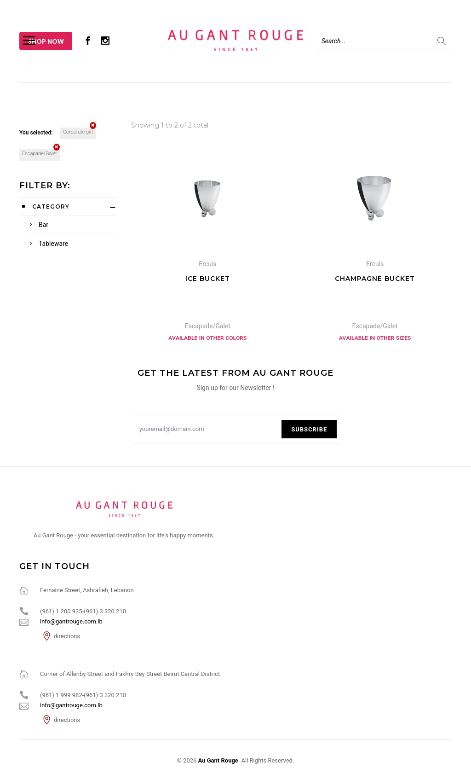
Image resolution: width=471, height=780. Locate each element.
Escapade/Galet (41, 153)
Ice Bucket (207, 278)
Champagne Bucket (375, 278)
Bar (43, 224)
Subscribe (309, 429)
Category (50, 206)
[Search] (384, 41)
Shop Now (46, 41)
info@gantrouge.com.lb (71, 621)
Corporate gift (79, 131)
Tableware (53, 243)
